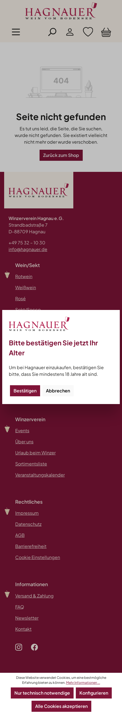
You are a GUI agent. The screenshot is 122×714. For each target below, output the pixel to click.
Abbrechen (58, 391)
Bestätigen (25, 391)
